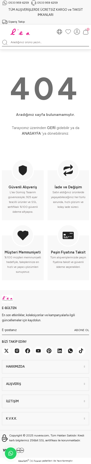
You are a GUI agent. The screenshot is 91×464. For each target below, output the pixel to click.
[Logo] (21, 32)
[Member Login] (77, 31)
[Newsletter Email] (45, 330)
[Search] (45, 42)
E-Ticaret (36, 461)
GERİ (51, 128)
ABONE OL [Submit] (81, 330)
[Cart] (85, 31)
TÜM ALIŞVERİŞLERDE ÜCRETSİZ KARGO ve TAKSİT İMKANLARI (45, 12)
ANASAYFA (31, 133)
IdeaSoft (23, 461)
